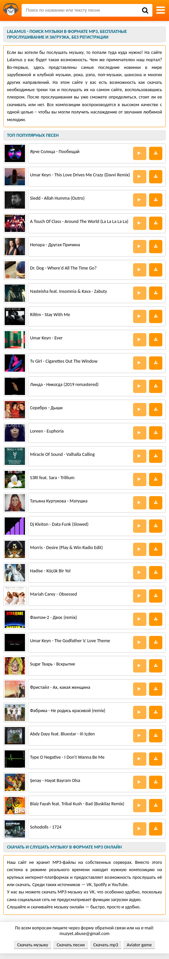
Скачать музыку (32, 945)
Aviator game (139, 945)
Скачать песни (70, 945)
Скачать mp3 (105, 945)
